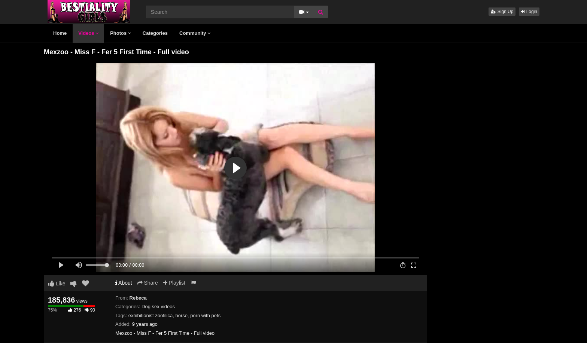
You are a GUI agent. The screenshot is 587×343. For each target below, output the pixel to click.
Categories (155, 33)
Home (60, 33)
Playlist (174, 283)
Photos (120, 33)
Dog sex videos (158, 306)
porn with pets (205, 315)
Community (194, 33)
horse (181, 315)
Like (57, 284)
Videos (88, 33)
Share (147, 283)
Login (529, 11)
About (123, 283)
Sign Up (502, 11)
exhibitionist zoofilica (150, 315)
